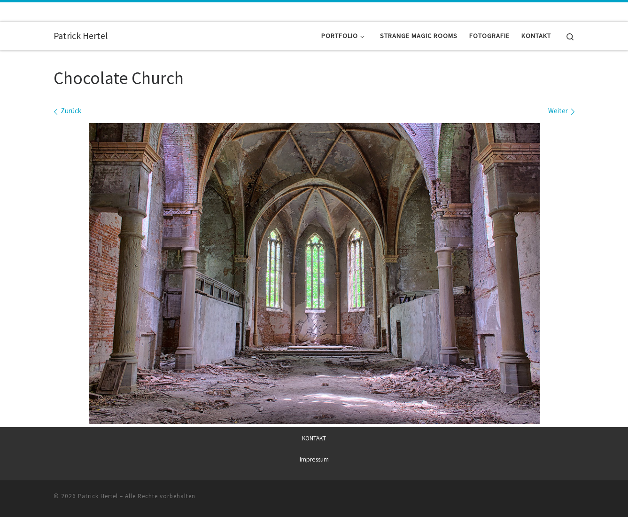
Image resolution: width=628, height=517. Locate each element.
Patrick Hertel (98, 496)
